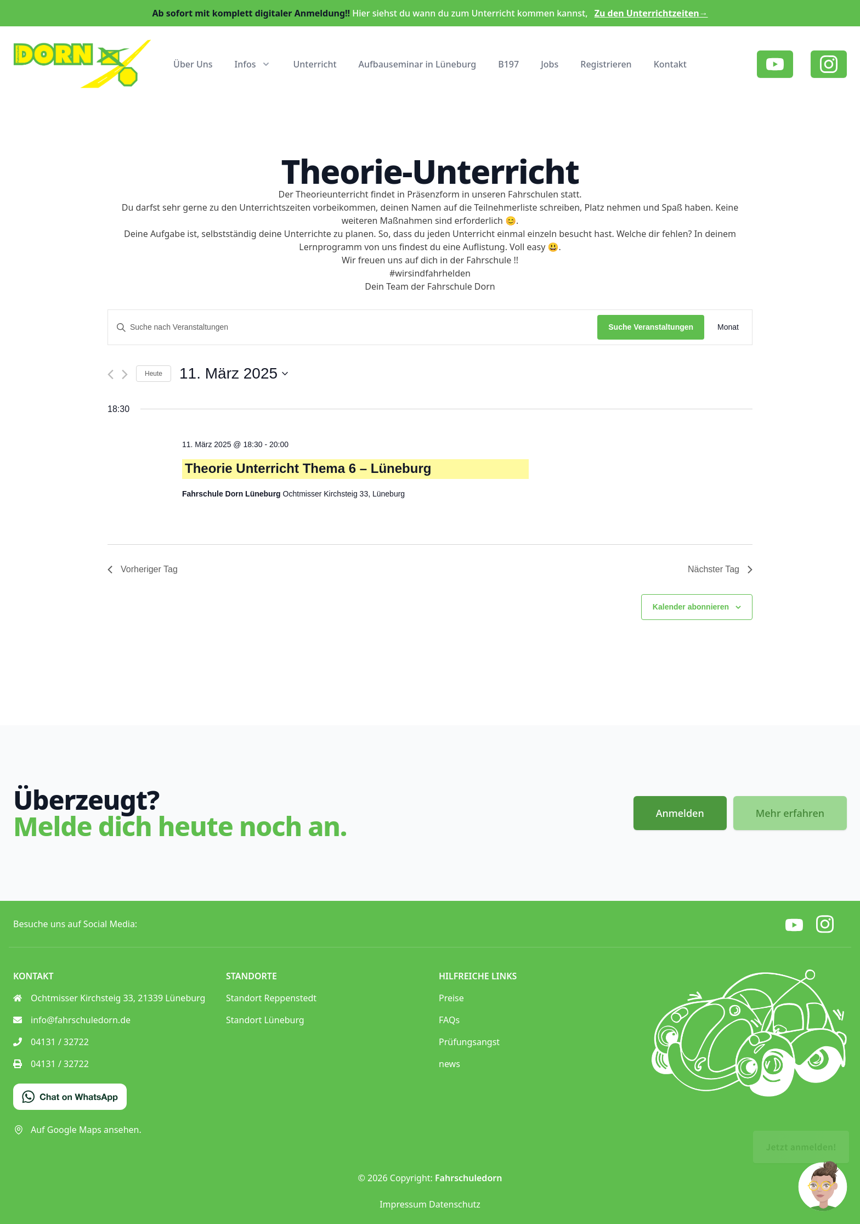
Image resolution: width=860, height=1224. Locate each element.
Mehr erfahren (790, 813)
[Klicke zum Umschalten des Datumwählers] (233, 374)
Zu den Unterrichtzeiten (651, 13)
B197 (508, 64)
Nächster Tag (720, 569)
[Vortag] (111, 374)
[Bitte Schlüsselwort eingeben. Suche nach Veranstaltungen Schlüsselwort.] (352, 327)
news (449, 1064)
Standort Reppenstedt (271, 998)
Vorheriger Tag (143, 569)
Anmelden (680, 813)
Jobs (549, 64)
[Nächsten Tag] (125, 374)
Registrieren (605, 64)
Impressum (403, 1204)
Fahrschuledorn (468, 1178)
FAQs (449, 1020)
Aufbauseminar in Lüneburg (418, 64)
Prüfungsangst (469, 1042)
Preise (451, 998)
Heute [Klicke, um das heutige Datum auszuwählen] (153, 373)
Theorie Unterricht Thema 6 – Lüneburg (308, 468)
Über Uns (192, 64)
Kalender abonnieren (691, 606)
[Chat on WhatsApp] (70, 1097)
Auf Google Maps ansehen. (77, 1130)
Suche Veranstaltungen (650, 327)
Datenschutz (454, 1204)
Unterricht (315, 64)
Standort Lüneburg (265, 1020)
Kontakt (670, 64)
